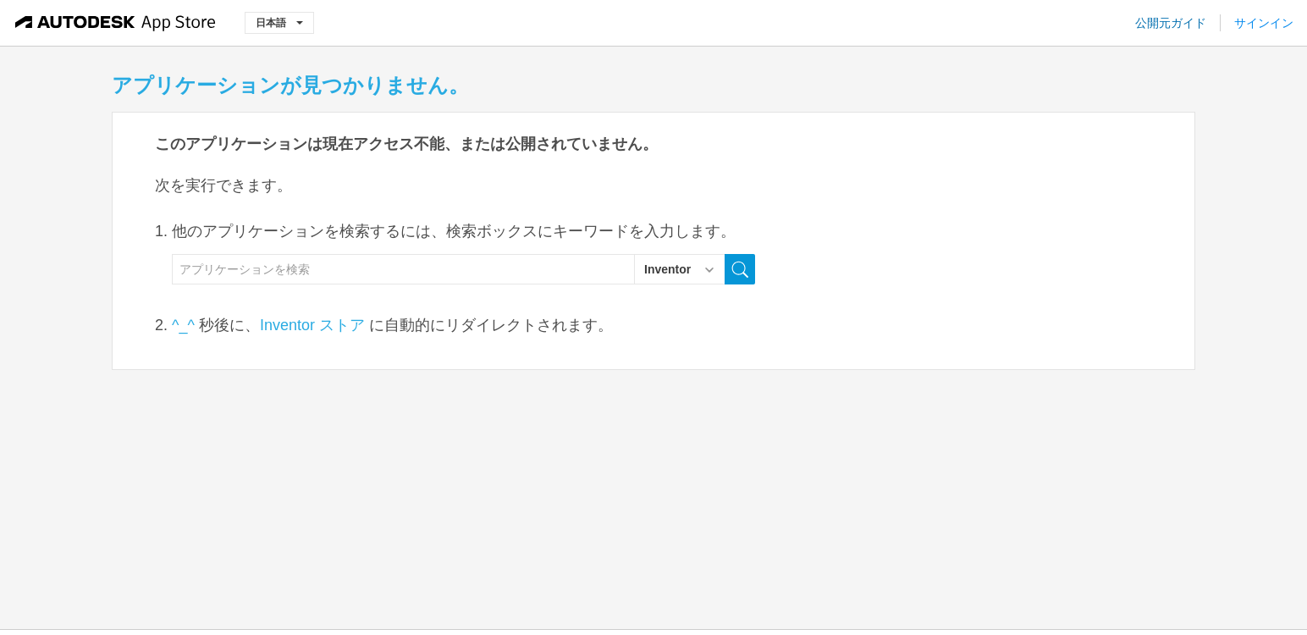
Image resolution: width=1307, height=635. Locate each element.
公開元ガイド (1170, 22)
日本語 (279, 22)
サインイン (1263, 22)
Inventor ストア (312, 325)
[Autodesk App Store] (116, 23)
